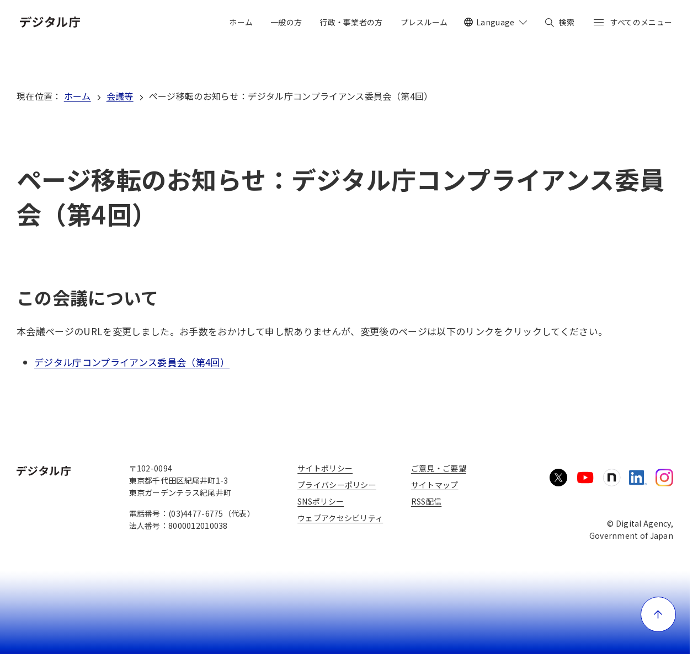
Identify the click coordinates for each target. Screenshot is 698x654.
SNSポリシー (320, 501)
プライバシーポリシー (336, 484)
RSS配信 (426, 501)
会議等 (120, 96)
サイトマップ (435, 484)
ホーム (77, 96)
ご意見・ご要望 (438, 468)
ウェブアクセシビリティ (340, 517)
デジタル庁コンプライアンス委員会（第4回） (132, 362)
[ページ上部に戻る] (658, 614)
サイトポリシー (325, 468)
